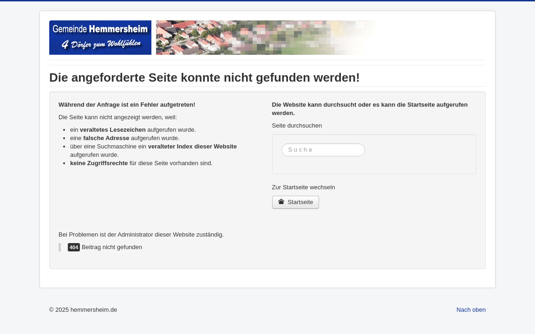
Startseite (295, 202)
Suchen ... (281, 143)
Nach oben (471, 309)
